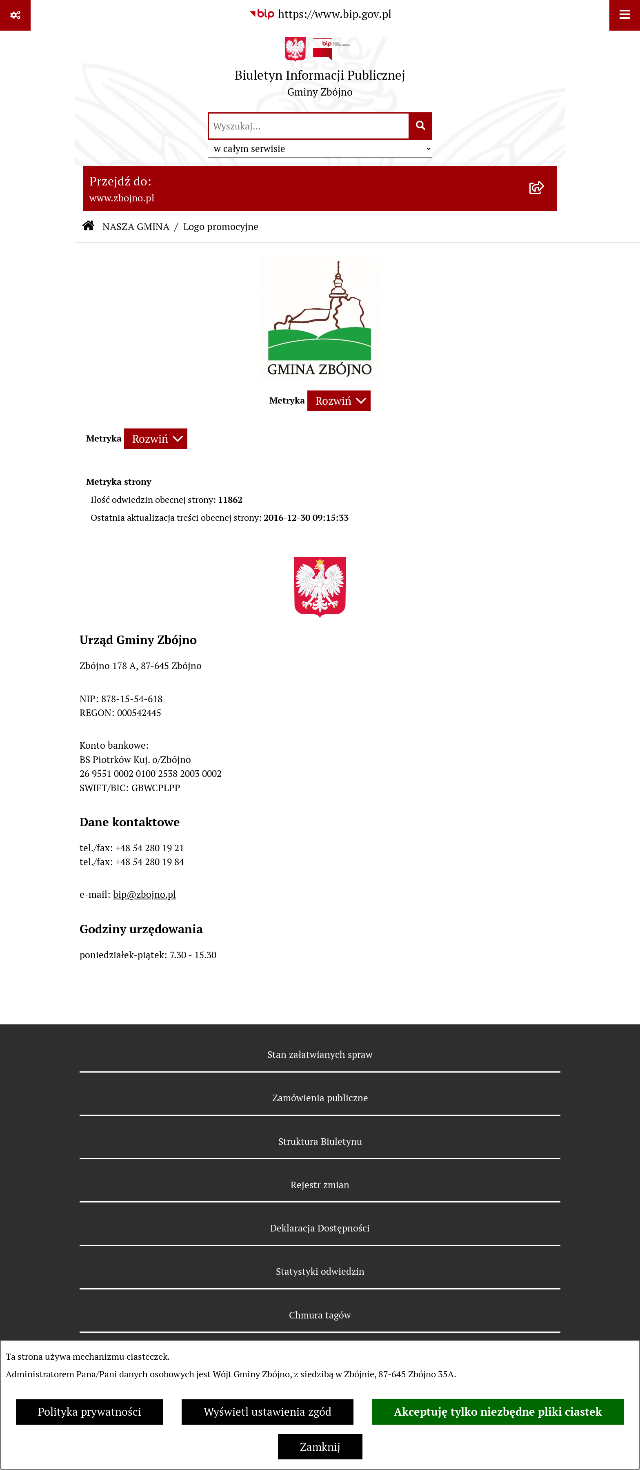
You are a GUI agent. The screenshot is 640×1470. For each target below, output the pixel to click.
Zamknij (320, 1447)
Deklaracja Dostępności (320, 1228)
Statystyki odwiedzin (320, 1271)
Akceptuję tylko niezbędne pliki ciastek (498, 1411)
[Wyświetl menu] (624, 15)
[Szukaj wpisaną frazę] (421, 126)
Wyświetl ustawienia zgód (267, 1412)
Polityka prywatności (89, 1412)
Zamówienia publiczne (320, 1098)
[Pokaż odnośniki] (15, 15)
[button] (320, 376)
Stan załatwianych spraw (320, 1054)
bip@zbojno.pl (144, 894)
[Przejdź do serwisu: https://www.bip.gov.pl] (320, 14)
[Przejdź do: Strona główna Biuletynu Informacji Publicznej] (88, 227)
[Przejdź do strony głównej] (320, 70)
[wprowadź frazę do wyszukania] (309, 126)
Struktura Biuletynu (320, 1141)
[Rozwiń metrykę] (339, 400)
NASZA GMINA (135, 226)
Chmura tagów (320, 1315)
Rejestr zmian (320, 1185)
